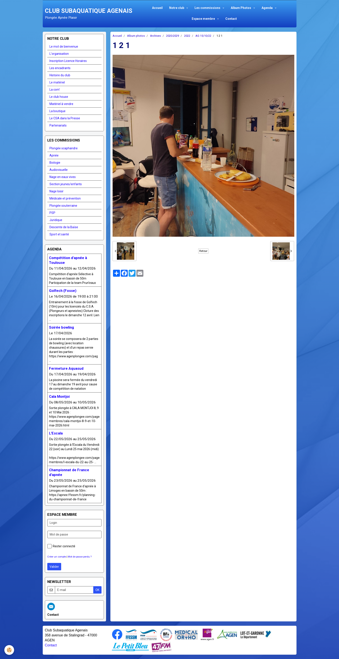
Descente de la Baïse (63, 227)
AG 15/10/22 (203, 35)
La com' (54, 89)
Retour (203, 251)
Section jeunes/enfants (65, 184)
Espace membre (204, 18)
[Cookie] (9, 650)
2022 (187, 35)
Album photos (136, 35)
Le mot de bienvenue (63, 46)
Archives (155, 35)
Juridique (55, 220)
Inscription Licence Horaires (68, 61)
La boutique (57, 111)
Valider (54, 566)
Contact (231, 18)
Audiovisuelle (58, 169)
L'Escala (56, 433)
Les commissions (208, 8)
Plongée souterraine (63, 205)
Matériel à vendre (61, 104)
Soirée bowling (61, 327)
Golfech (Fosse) (62, 290)
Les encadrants (59, 68)
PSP (52, 213)
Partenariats (58, 125)
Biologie (54, 162)
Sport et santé (59, 234)
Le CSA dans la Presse (64, 118)
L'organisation (59, 53)
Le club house (58, 96)
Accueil (157, 8)
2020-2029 (172, 35)
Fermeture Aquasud (66, 368)
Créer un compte (56, 556)
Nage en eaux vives (62, 177)
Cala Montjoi (59, 396)
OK (97, 590)
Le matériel (57, 82)
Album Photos (241, 8)
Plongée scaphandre (63, 148)
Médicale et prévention (65, 198)
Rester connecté (61, 546)
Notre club (177, 8)
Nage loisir (56, 191)
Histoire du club (59, 75)
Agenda (267, 8)
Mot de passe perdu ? (80, 556)
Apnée (54, 155)
